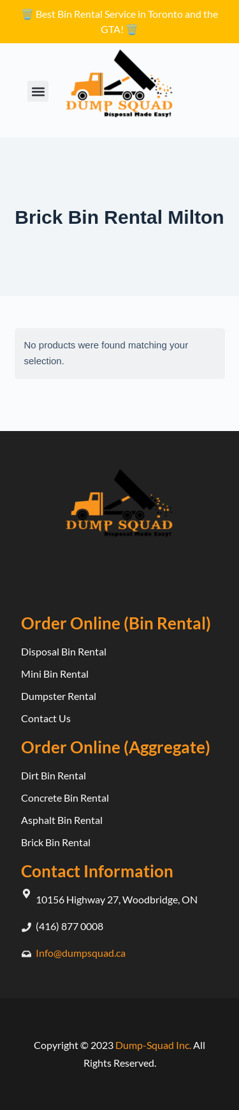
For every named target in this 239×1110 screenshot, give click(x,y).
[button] (37, 91)
